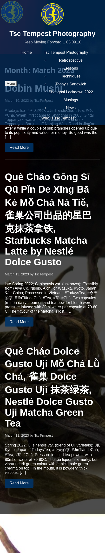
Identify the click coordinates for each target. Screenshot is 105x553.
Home (26, 52)
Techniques (71, 76)
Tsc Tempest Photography (52, 33)
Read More (19, 147)
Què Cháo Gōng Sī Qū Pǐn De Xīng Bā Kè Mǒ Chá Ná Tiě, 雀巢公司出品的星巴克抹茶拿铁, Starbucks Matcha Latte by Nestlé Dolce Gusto (48, 219)
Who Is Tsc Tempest (58, 118)
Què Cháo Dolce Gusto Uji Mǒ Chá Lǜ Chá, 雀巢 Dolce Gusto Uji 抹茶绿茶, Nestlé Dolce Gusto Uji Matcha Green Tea (52, 387)
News (71, 108)
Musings (71, 100)
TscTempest (43, 274)
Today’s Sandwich (70, 84)
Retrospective (71, 60)
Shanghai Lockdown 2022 (71, 92)
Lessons (71, 68)
